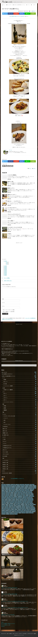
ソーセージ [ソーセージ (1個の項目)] (18, 511)
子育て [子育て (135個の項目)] (13, 484)
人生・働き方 (24, 633)
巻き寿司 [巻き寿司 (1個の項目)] (19, 505)
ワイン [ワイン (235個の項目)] (4, 484)
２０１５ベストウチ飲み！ (6, 579)
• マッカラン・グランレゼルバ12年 (19, 416)
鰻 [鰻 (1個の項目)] (34, 504)
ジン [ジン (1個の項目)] (24, 495)
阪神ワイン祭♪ (11, 181)
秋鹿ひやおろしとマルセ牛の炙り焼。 (8, 614)
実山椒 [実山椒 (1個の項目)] (12, 503)
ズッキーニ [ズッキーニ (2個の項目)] (27, 490)
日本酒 (19, 387)
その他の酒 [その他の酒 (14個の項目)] (18, 486)
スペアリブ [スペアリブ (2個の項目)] (22, 490)
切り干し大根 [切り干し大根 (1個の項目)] (29, 511)
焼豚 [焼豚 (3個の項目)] (17, 489)
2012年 (5, 272)
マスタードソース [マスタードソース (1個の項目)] (20, 510)
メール (3, 302)
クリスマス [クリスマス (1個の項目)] (31, 504)
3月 (6, 262)
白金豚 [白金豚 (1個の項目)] (21, 499)
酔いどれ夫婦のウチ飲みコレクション (15, 16)
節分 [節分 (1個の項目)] (24, 505)
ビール (19, 377)
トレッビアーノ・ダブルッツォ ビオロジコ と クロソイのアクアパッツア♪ (14, 601)
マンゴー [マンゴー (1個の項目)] (13, 498)
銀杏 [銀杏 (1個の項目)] (13, 509)
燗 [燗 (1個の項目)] (3, 508)
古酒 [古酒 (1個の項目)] (14, 499)
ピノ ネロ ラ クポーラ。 (12, 207)
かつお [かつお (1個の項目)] (32, 503)
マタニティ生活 (19, 451)
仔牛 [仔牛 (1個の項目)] (3, 499)
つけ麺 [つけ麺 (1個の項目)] (11, 512)
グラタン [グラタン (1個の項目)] (27, 505)
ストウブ (19, 437)
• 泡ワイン (19, 399)
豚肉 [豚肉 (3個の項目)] (3, 490)
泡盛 (19, 412)
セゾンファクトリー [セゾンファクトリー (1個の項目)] (13, 510)
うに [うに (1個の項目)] (16, 503)
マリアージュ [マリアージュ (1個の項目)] (32, 496)
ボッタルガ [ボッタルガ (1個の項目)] (9, 498)
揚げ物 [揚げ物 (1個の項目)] (17, 499)
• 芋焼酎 (19, 405)
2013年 (5, 271)
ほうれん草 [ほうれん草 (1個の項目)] (12, 505)
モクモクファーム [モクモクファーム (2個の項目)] (18, 491)
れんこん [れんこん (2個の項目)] (24, 491)
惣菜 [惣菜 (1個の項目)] (28, 508)
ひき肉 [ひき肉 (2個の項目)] (17, 490)
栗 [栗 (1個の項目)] (15, 504)
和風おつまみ (19, 428)
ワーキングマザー (19, 460)
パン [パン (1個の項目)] (10, 511)
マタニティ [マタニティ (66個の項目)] (10, 485)
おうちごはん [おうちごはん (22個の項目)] (8, 486)
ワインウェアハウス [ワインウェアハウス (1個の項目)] (19, 502)
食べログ (3, 626)
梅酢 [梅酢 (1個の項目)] (20, 512)
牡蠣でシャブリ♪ (11, 188)
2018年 (5, 265)
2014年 (5, 270)
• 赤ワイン (32, 11)
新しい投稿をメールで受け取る (8, 311)
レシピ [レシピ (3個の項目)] (23, 489)
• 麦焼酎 (19, 407)
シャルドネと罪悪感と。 (12, 175)
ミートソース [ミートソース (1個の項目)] (12, 502)
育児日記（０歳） (19, 462)
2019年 (5, 261)
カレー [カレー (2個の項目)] (3, 495)
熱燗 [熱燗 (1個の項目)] (16, 509)
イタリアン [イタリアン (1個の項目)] (15, 497)
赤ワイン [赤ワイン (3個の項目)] (32, 489)
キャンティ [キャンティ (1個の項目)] (11, 496)
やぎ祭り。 (10, 233)
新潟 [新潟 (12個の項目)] (23, 486)
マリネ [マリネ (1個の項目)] (32, 505)
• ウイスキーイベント (19, 424)
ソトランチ (19, 443)
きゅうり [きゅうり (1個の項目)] (4, 512)
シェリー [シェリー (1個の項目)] (4, 505)
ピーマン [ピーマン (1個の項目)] (11, 504)
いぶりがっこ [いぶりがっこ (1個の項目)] (4, 509)
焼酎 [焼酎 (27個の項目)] (3, 486)
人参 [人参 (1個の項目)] (28, 512)
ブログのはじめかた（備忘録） (19, 473)
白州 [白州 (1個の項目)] (19, 508)
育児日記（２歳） (19, 466)
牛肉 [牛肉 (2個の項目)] (12, 495)
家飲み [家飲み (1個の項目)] (16, 496)
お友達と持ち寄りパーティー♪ (7, 541)
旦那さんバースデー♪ (12, 194)
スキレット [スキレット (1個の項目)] (25, 509)
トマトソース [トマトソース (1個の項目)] (31, 499)
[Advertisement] (10, 250)
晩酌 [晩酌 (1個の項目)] (28, 495)
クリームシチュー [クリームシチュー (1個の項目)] (5, 511)
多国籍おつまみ (19, 432)
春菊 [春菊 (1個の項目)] (7, 504)
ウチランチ (19, 441)
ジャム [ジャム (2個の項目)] (13, 490)
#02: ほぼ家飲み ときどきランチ (19, 373)
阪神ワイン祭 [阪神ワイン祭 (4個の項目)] (8, 489)
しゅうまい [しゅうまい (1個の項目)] (16, 512)
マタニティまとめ (19, 454)
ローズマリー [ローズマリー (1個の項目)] (14, 508)
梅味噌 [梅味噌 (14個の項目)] (13, 486)
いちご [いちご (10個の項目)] (31, 486)
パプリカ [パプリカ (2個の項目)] (8, 495)
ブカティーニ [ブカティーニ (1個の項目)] (30, 497)
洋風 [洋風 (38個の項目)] (27, 485)
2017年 (5, 267)
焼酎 (19, 404)
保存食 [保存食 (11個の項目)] (27, 486)
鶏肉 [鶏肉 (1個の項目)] (14, 511)
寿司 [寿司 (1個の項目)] (16, 505)
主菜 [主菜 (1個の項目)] (8, 502)
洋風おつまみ (19, 430)
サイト (3, 306)
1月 (6, 264)
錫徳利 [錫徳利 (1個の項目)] (3, 504)
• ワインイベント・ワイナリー (19, 401)
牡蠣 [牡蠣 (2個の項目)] (15, 495)
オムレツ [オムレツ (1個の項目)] (25, 497)
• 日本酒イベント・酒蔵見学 (19, 389)
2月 (6, 263)
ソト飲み (19, 439)
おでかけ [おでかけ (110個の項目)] (22, 484)
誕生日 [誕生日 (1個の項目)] (10, 499)
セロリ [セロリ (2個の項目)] (16, 492)
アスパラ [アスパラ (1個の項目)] (31, 512)
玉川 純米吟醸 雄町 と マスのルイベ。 (17, 478)
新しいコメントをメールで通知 (8, 309)
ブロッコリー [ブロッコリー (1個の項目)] (23, 511)
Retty (2, 622)
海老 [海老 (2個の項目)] (7, 491)
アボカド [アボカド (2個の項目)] (8, 492)
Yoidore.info (22, 16)
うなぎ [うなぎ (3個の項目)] (7, 490)
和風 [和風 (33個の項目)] (31, 485)
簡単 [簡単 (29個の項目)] (35, 485)
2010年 (5, 274)
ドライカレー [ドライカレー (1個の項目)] (33, 510)
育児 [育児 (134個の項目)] (17, 484)
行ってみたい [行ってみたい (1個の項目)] (23, 508)
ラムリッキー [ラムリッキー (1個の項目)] (26, 496)
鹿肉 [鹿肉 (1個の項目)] (7, 499)
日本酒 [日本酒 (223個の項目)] (8, 484)
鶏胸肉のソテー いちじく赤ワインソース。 (9, 554)
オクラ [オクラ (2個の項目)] (3, 491)
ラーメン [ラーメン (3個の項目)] (27, 489)
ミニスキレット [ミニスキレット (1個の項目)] (29, 502)
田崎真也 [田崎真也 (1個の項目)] (23, 504)
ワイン (30, 168)
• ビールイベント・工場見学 (19, 385)
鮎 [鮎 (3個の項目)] (20, 489)
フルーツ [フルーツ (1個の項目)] (4, 498)
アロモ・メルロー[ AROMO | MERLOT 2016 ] (10, 529)
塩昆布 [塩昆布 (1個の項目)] (34, 511)
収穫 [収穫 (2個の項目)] (12, 492)
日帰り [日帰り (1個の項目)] (20, 509)
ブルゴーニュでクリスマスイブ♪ (14, 214)
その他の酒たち (19, 426)
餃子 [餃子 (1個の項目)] (8, 503)
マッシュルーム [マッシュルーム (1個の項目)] (27, 510)
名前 (3, 299)
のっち (34, 168)
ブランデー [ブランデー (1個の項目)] (27, 503)
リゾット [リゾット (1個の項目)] (18, 504)
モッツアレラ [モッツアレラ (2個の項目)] (12, 491)
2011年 (5, 273)
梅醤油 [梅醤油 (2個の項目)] (32, 490)
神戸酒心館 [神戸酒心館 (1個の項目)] (33, 509)
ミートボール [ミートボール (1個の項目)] (19, 498)
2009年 (5, 275)
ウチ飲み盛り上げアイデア (19, 445)
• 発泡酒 (19, 379)
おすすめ (20, 633)
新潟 (19, 458)
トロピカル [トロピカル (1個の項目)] (20, 497)
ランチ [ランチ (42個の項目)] (14, 485)
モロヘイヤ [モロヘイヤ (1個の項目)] (4, 503)
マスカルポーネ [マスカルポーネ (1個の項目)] (32, 508)
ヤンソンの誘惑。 (5, 278)
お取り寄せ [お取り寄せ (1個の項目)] (21, 496)
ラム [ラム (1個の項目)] (3, 496)
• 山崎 (19, 420)
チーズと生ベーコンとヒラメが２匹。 (15, 227)
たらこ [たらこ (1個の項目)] (24, 512)
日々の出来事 (19, 456)
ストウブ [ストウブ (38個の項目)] (23, 485)
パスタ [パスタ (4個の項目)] (13, 489)
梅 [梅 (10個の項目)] (35, 486)
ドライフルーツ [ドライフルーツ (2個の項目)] (29, 491)
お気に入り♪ (19, 449)
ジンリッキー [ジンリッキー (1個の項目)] (20, 495)
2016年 (5, 268)
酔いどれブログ (19, 372)
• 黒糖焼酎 (19, 410)
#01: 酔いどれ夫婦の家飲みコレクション (19, 376)
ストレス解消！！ (11, 220)
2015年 (5, 269)
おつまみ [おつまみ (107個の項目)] (28, 484)
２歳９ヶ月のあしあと (6, 280)
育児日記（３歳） (19, 468)
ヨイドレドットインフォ (20, 635)
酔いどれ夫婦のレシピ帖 (5, 624)
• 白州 (19, 422)
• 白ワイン (19, 395)
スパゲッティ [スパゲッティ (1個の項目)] (9, 497)
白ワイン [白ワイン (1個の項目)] (31, 495)
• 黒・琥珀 (19, 383)
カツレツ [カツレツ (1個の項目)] (26, 499)
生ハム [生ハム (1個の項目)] (9, 509)
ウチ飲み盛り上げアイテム (19, 447)
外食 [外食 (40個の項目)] (19, 485)
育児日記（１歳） (19, 464)
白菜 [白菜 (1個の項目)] (23, 503)
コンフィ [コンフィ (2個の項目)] (4, 492)
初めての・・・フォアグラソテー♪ (15, 201)
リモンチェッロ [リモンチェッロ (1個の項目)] (30, 498)
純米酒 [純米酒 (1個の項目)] (3, 510)
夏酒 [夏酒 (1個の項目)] (8, 512)
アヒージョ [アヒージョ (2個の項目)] (21, 492)
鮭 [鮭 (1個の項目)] (7, 505)
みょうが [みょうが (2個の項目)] (30, 492)
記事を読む (9, 179)
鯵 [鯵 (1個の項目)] (27, 504)
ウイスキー (19, 414)
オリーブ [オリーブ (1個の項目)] (4, 502)
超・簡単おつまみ (19, 435)
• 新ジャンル (19, 381)
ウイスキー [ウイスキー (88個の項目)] (4, 485)
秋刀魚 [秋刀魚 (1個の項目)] (7, 510)
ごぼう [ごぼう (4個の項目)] (3, 489)
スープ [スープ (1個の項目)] (24, 502)
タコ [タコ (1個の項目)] (29, 509)
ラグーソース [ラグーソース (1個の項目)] (24, 498)
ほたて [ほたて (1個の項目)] (19, 503)
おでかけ (19, 470)
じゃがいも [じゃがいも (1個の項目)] (4, 497)
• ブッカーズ (19, 418)
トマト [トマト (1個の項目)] (7, 496)
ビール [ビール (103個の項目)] (32, 484)
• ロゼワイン (19, 397)
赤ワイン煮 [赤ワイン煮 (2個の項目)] (26, 492)
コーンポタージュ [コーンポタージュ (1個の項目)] (8, 508)
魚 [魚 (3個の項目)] (10, 490)
